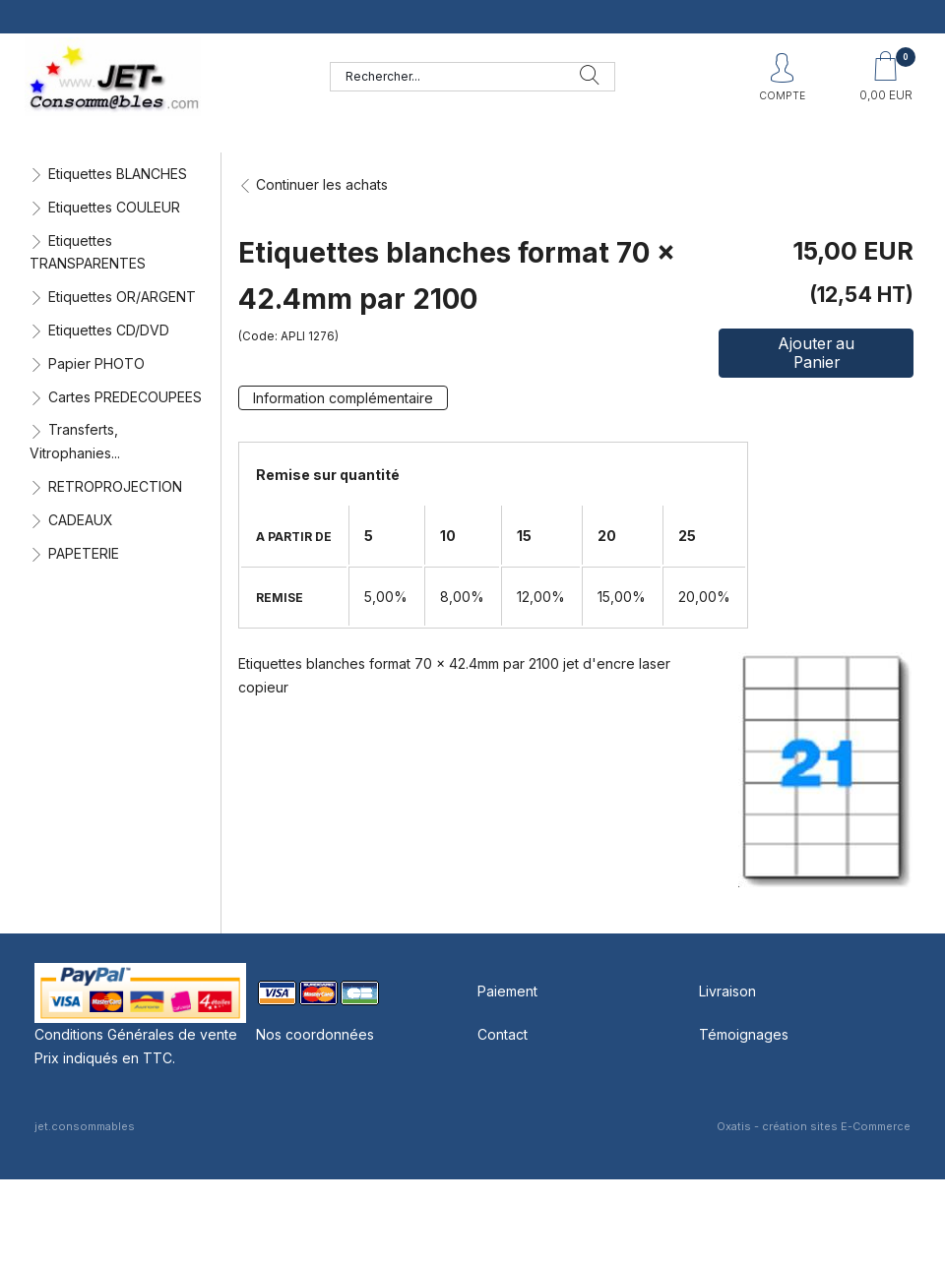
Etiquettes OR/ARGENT (122, 296)
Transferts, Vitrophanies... (75, 441)
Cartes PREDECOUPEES (125, 397)
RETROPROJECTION (115, 486)
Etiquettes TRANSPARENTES (88, 252)
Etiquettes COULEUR (114, 207)
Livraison (727, 991)
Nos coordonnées (315, 1034)
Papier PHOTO (96, 363)
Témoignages (743, 1034)
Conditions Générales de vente (135, 1034)
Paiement (507, 991)
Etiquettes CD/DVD (108, 330)
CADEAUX (80, 519)
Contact (502, 1034)
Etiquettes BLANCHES (117, 173)
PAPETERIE (83, 553)
